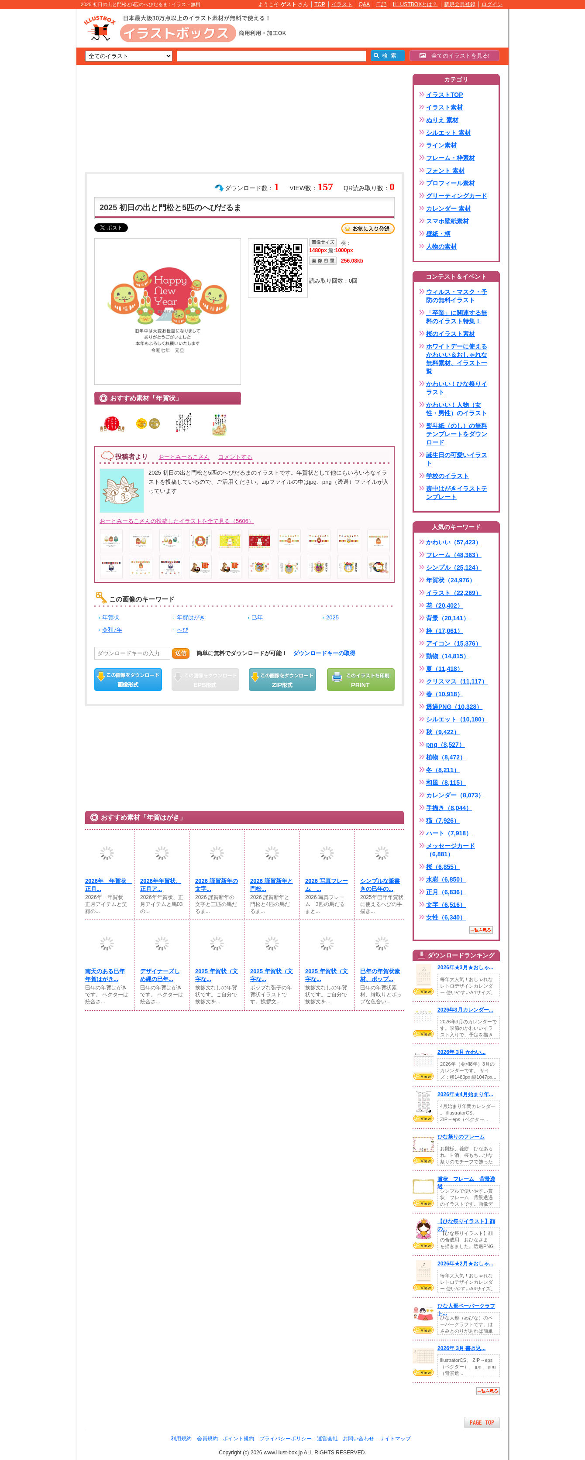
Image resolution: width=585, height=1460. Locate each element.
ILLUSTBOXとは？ (415, 4)
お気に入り (368, 228)
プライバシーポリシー (285, 1439)
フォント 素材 (445, 170)
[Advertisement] (35, 144)
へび (182, 629)
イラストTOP (444, 94)
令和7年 (112, 629)
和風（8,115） (446, 782)
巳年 (257, 617)
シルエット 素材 (448, 132)
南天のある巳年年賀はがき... (105, 975)
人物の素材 (441, 246)
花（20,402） (444, 605)
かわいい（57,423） (454, 542)
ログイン (492, 4)
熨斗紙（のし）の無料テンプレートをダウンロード (456, 434)
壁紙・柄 (438, 233)
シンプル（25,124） (454, 567)
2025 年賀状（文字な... (216, 975)
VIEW (423, 991)
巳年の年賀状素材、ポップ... (380, 975)
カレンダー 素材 (448, 208)
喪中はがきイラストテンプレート (456, 492)
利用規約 (181, 1439)
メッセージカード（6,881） (450, 850)
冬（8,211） (443, 769)
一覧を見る (481, 930)
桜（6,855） (443, 866)
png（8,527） (445, 744)
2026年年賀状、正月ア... (160, 885)
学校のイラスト (447, 475)
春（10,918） (444, 694)
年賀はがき (191, 617)
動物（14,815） (447, 656)
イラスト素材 (444, 107)
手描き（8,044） (449, 807)
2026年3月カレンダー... (465, 1010)
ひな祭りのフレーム (461, 1137)
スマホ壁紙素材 (447, 221)
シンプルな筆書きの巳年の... (380, 885)
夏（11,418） (444, 668)
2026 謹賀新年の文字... (216, 885)
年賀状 (110, 617)
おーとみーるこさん (184, 457)
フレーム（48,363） (454, 554)
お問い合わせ (358, 1439)
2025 (332, 617)
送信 (180, 653)
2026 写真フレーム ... (326, 885)
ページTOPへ (482, 1422)
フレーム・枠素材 (450, 157)
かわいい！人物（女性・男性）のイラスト (456, 409)
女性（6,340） (446, 917)
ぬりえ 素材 (442, 119)
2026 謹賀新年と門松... (271, 885)
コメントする (235, 457)
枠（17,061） (444, 630)
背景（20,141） (447, 618)
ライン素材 (441, 145)
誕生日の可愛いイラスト (456, 459)
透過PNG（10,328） (454, 706)
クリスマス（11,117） (457, 681)
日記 (381, 4)
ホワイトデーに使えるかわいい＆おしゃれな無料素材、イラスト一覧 (456, 359)
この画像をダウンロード (128, 679)
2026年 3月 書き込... (461, 1348)
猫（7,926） (443, 820)
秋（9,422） (443, 731)
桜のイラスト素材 (450, 333)
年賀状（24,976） (450, 580)
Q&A (364, 4)
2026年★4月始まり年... (465, 1094)
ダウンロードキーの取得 (324, 653)
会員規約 (207, 1439)
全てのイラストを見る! (455, 55)
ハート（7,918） (449, 833)
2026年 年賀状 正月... (107, 885)
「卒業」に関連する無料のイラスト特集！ (456, 317)
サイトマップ (395, 1439)
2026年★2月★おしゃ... (465, 1264)
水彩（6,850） (446, 879)
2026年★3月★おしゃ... (465, 967)
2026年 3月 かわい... (461, 1052)
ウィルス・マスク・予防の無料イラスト (456, 296)
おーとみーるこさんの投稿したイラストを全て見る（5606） (177, 521)
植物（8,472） (446, 757)
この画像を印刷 (361, 679)
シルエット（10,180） (457, 719)
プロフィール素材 (450, 183)
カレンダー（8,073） (455, 795)
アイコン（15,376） (454, 643)
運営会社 (327, 1439)
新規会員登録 (459, 4)
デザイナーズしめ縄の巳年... (160, 975)
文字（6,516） (446, 904)
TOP (319, 4)
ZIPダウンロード (283, 679)
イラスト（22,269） (454, 592)
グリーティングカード (456, 195)
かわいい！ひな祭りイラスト (456, 388)
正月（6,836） (446, 892)
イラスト (341, 4)
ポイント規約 (238, 1439)
